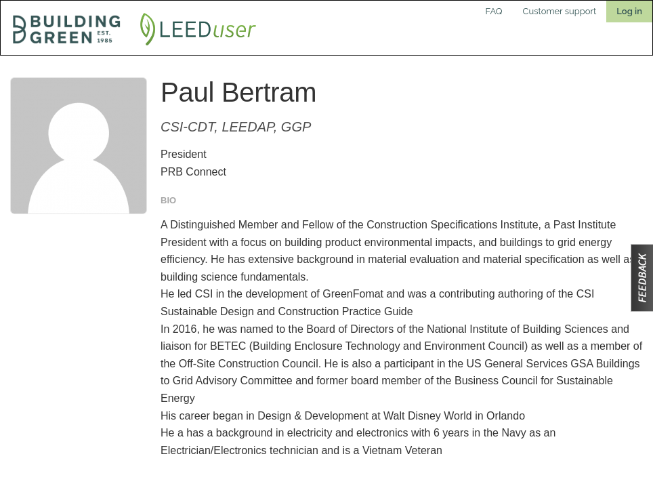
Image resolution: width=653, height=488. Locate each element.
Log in (629, 11)
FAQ (494, 11)
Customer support (560, 11)
